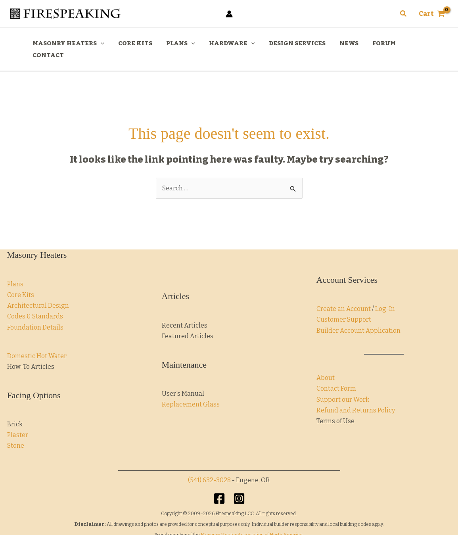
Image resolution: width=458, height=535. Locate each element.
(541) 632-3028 (209, 468)
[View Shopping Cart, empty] (431, 14)
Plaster (17, 423)
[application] (108, 43)
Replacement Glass (191, 392)
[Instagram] (239, 487)
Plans (15, 272)
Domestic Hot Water (37, 344)
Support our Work (342, 387)
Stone (15, 433)
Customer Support (343, 307)
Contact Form (336, 376)
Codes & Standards (35, 304)
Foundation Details (35, 315)
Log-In (385, 297)
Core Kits (20, 283)
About (325, 366)
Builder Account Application (358, 318)
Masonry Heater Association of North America (252, 523)
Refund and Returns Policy (355, 398)
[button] (403, 14)
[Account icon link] (229, 13)
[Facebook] (219, 487)
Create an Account (343, 297)
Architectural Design (38, 293)
